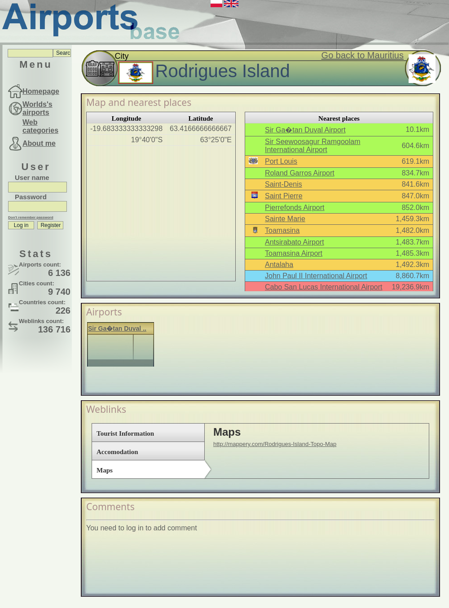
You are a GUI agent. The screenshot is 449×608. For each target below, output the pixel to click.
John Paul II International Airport (316, 276)
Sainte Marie (285, 219)
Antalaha (279, 264)
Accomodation (117, 451)
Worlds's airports (37, 108)
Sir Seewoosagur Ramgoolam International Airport (313, 145)
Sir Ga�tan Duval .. (117, 328)
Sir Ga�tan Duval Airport (305, 130)
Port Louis (281, 161)
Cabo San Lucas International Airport (324, 287)
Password (31, 197)
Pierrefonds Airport (295, 207)
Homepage (40, 91)
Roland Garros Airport (300, 173)
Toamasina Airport (293, 253)
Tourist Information (125, 433)
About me (39, 143)
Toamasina (282, 230)
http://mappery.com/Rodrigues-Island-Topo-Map (274, 444)
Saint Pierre (284, 196)
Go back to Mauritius (362, 55)
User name (32, 177)
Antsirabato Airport (294, 242)
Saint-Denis (283, 184)
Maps (105, 470)
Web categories (40, 126)
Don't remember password (30, 217)
